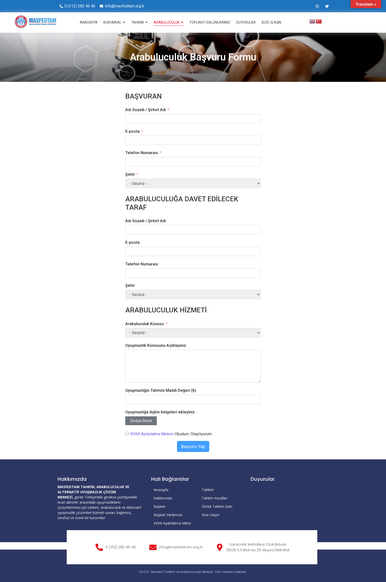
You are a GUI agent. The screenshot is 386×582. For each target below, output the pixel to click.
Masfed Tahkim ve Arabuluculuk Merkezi (182, 572)
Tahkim (208, 489)
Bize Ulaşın (210, 514)
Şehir (130, 174)
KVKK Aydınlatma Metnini (152, 434)
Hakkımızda (163, 498)
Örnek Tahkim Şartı (217, 506)
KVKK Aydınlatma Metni (172, 523)
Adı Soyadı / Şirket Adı (145, 109)
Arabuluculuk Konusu (144, 323)
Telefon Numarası (141, 152)
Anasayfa (161, 489)
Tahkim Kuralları (214, 498)
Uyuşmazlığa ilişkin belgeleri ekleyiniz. (160, 412)
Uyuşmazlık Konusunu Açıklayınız (155, 345)
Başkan (159, 506)
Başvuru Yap (193, 446)
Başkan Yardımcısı (168, 514)
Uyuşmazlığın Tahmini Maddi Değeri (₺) (160, 390)
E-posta (132, 131)
